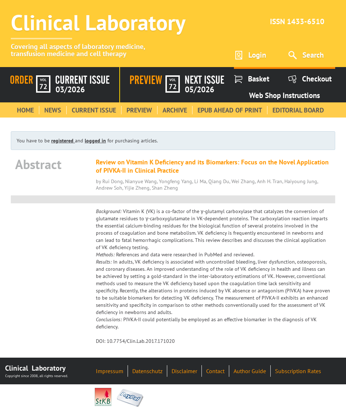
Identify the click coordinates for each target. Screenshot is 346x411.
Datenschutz (147, 371)
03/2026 (70, 89)
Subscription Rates (298, 371)
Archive (175, 110)
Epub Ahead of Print (230, 110)
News (52, 110)
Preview (139, 110)
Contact (215, 371)
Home (25, 110)
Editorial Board (298, 110)
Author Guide (250, 371)
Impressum (109, 371)
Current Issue (94, 110)
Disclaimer (184, 371)
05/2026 (199, 89)
